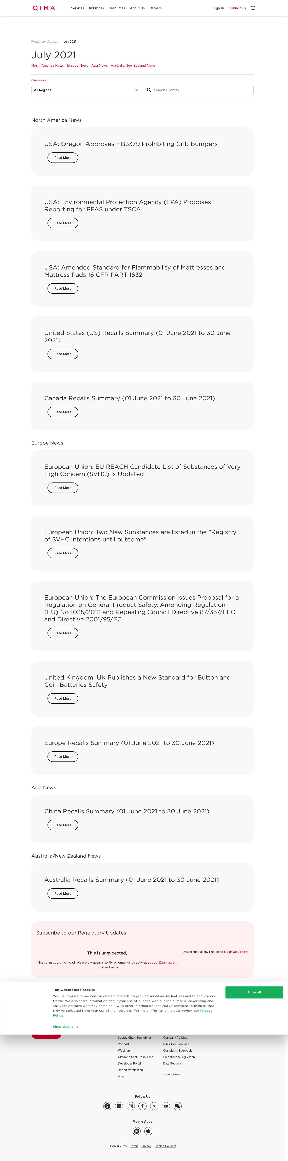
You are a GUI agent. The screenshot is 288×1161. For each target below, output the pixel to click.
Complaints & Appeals (177, 1050)
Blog (121, 1076)
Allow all (254, 1119)
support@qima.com (162, 962)
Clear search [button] (39, 80)
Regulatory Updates (44, 41)
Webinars (124, 1050)
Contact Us (46, 1034)
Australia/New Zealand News (133, 65)
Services (77, 8)
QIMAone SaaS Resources (135, 1057)
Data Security (172, 1063)
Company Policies (175, 1037)
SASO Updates (128, 1018)
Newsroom (125, 1011)
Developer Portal (129, 1063)
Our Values (170, 1018)
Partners (168, 1031)
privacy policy (238, 951)
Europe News (77, 65)
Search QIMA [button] (171, 1074)
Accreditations (172, 1024)
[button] (253, 8)
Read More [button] (62, 158)
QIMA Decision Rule (176, 1044)
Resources (117, 8)
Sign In (218, 8)
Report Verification (130, 1070)
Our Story (169, 1011)
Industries (96, 8)
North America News (47, 65)
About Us (137, 8)
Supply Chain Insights (132, 1031)
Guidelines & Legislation (179, 1057)
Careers (156, 8)
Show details (63, 1153)
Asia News (99, 65)
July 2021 (70, 41)
